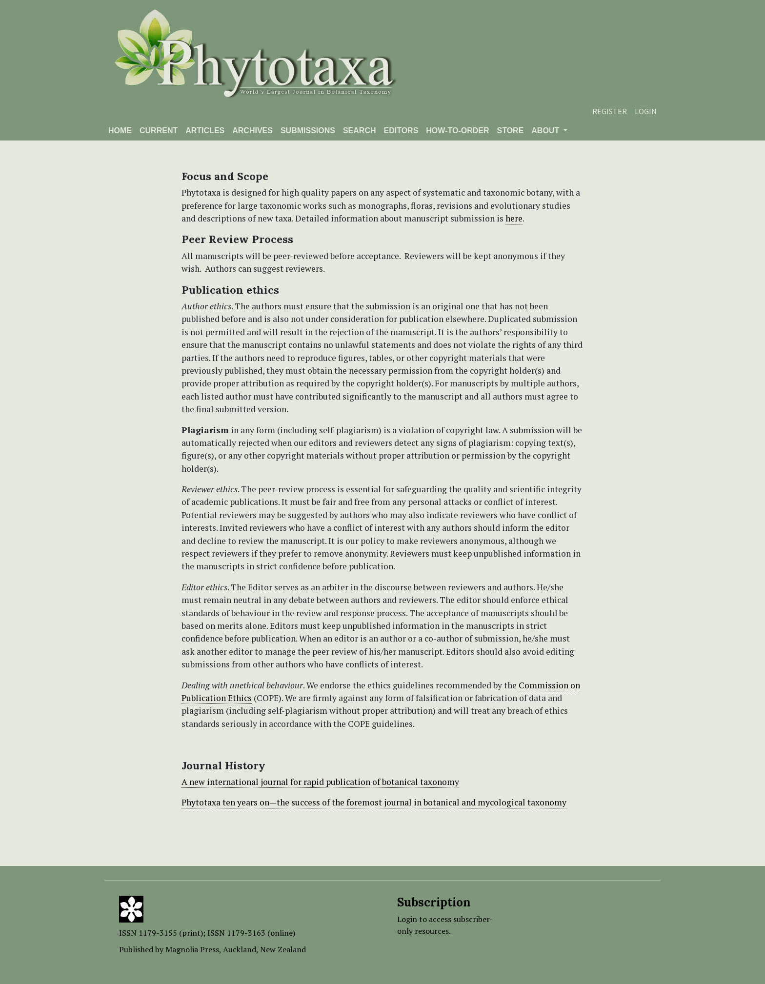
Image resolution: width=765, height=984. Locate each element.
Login (646, 111)
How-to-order (457, 130)
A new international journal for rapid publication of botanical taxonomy (320, 781)
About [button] (546, 130)
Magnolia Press (192, 949)
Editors (400, 130)
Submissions (308, 130)
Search (359, 130)
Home (120, 130)
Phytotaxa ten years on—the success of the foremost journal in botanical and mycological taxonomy (373, 802)
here (514, 218)
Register (609, 111)
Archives (252, 130)
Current (159, 130)
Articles (204, 130)
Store (510, 130)
